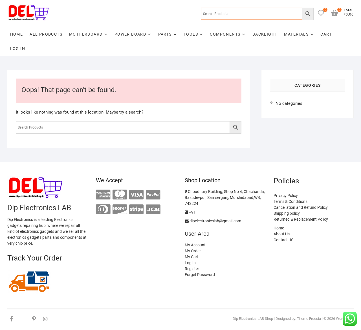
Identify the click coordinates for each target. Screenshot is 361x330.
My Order (193, 251)
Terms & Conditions (290, 201)
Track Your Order (34, 258)
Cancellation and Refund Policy (301, 207)
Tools (191, 34)
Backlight (265, 34)
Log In (17, 48)
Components (225, 34)
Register (192, 268)
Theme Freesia (309, 318)
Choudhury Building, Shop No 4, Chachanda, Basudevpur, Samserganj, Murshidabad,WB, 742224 (225, 197)
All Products (46, 34)
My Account (195, 245)
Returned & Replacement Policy (301, 219)
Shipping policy (287, 213)
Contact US (283, 240)
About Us (282, 234)
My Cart (192, 257)
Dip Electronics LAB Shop (253, 318)
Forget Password (200, 274)
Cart (326, 34)
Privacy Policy (286, 195)
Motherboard (85, 34)
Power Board (130, 34)
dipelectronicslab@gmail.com (213, 221)
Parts (165, 34)
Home (16, 34)
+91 (190, 212)
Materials (296, 34)
